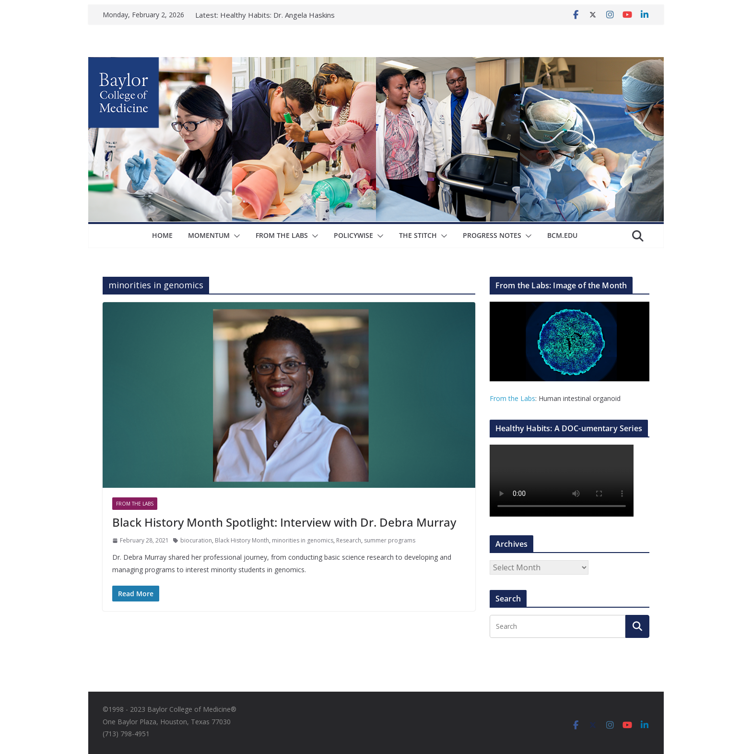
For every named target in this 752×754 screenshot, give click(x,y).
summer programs (389, 540)
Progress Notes (492, 235)
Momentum (209, 235)
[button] (235, 236)
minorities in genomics (302, 540)
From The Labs (282, 235)
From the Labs (512, 398)
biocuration (196, 540)
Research (348, 540)
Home (162, 235)
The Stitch (418, 235)
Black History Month (242, 540)
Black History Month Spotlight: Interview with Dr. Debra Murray (284, 522)
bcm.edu (562, 235)
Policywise (353, 235)
